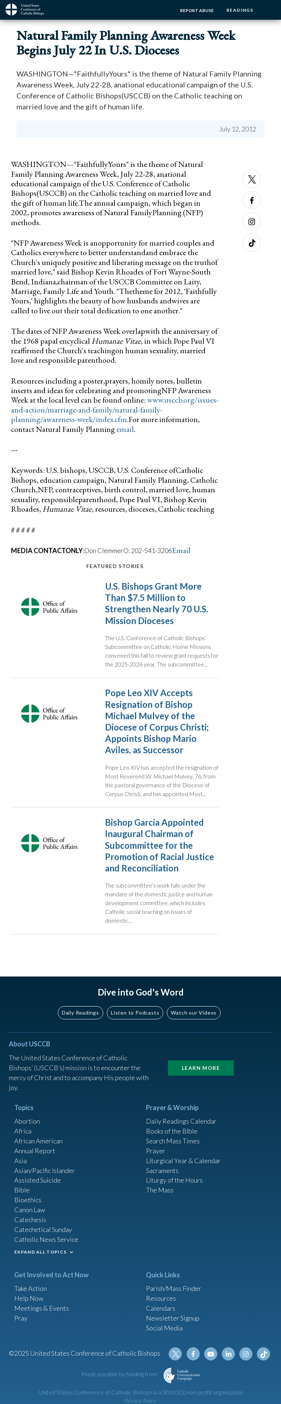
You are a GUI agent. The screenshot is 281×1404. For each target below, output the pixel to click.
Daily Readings (80, 1013)
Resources (161, 1299)
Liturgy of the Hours (174, 1181)
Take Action (30, 1289)
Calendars (160, 1309)
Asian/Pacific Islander (44, 1171)
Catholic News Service (46, 1240)
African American (38, 1141)
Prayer (155, 1151)
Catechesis (30, 1220)
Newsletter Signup (172, 1319)
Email (181, 550)
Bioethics (27, 1200)
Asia (20, 1161)
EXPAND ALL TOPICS (40, 1252)
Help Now (28, 1299)
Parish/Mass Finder (173, 1289)
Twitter (252, 179)
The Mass (159, 1191)
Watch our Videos (194, 1013)
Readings (239, 10)
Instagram (252, 221)
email (125, 429)
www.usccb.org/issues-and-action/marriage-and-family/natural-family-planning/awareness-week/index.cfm (114, 410)
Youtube (210, 1355)
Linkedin (228, 1355)
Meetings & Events (41, 1309)
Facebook (252, 200)
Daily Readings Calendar (181, 1121)
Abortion (27, 1121)
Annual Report (34, 1151)
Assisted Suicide (37, 1181)
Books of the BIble (172, 1131)
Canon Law (29, 1210)
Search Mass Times (173, 1141)
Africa (22, 1131)
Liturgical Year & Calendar (183, 1161)
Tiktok (252, 243)
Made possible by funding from (119, 1374)
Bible (22, 1191)
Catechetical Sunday (43, 1230)
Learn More (201, 1068)
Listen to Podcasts (135, 1013)
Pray (20, 1319)
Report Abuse (197, 10)
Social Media (164, 1329)
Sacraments (162, 1171)
